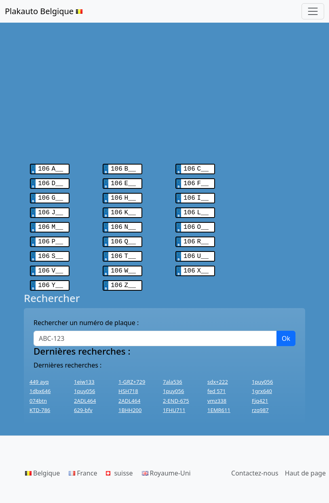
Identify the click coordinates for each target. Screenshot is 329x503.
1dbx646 (40, 383)
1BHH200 (129, 402)
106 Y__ (50, 278)
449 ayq (39, 374)
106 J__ (50, 209)
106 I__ (196, 195)
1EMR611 (218, 402)
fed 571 (216, 383)
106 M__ (50, 223)
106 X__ (196, 264)
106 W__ (123, 264)
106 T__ (123, 250)
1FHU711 (174, 402)
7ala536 (172, 374)
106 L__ (196, 209)
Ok (286, 331)
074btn (38, 393)
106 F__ (196, 182)
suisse (119, 465)
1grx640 (262, 383)
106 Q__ (123, 236)
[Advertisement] (164, 89)
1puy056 (262, 374)
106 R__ (196, 236)
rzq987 (260, 402)
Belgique (42, 465)
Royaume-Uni (166, 465)
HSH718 (128, 383)
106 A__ (50, 168)
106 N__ (123, 223)
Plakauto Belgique (43, 11)
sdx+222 (217, 374)
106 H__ (123, 195)
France (83, 465)
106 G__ (50, 195)
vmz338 (216, 393)
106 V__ (50, 264)
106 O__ (196, 223)
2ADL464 (85, 393)
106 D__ (50, 182)
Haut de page (305, 465)
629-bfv (83, 402)
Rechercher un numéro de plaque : (86, 315)
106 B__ (123, 168)
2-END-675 (176, 393)
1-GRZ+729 (131, 374)
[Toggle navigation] (313, 11)
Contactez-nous (254, 465)
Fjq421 (260, 393)
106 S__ (50, 250)
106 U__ (196, 250)
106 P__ (50, 236)
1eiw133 (84, 374)
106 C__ (196, 168)
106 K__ (123, 209)
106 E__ (123, 182)
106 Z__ (123, 278)
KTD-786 (40, 402)
